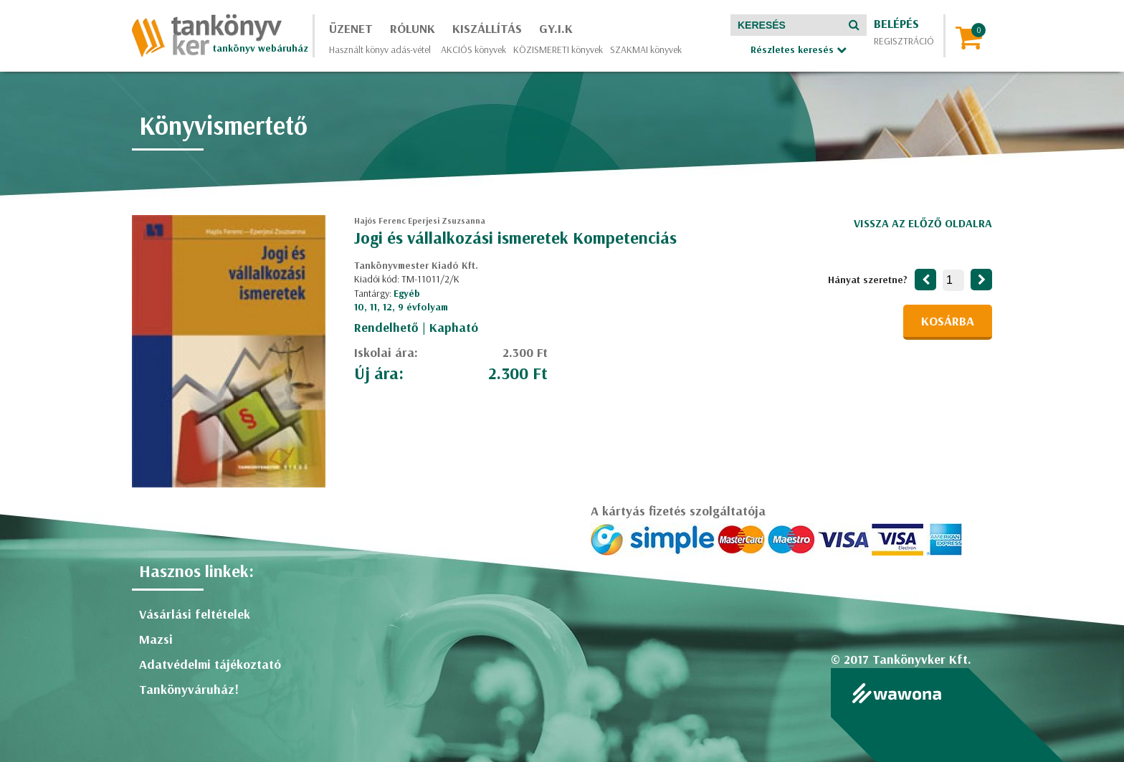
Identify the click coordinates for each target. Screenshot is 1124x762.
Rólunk (412, 28)
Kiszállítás (487, 28)
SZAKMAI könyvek (646, 49)
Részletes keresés (799, 49)
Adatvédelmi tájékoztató (210, 664)
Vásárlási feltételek (194, 614)
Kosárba (947, 321)
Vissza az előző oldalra (923, 223)
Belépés (896, 23)
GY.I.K (556, 28)
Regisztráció (904, 40)
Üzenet (351, 28)
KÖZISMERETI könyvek (558, 49)
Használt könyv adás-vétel (380, 49)
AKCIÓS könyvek (473, 49)
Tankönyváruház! (189, 689)
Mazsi (156, 639)
